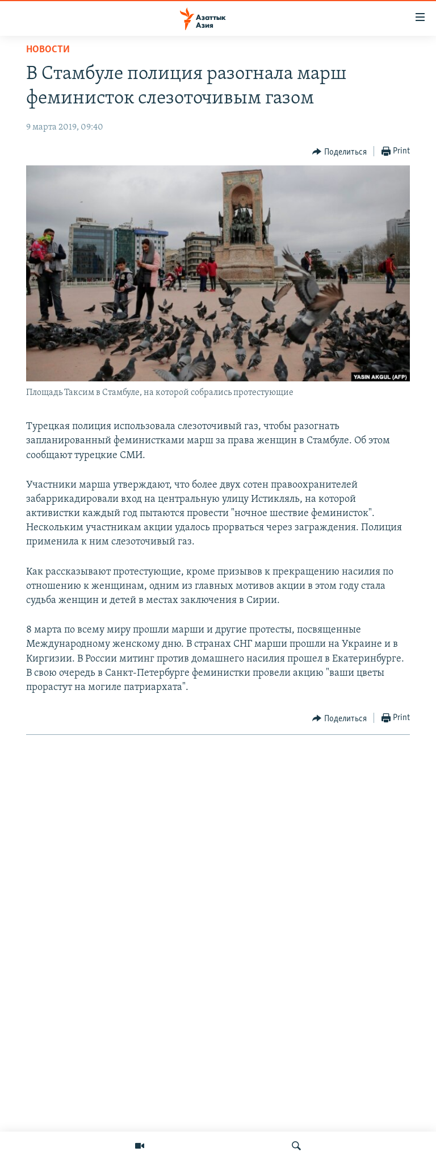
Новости (48, 49)
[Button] (339, 151)
